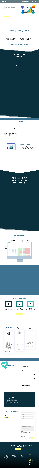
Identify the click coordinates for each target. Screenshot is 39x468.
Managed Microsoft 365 (27, 1)
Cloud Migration (6, 458)
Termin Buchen (6, 417)
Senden (33, 438)
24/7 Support (14, 456)
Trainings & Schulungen (7, 455)
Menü (32, 1)
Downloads (13, 455)
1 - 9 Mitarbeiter (23, 421)
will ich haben (6, 16)
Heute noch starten (19, 313)
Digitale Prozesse (6, 457)
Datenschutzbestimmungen (31, 436)
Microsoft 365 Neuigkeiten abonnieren (25, 432)
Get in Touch (36, 1)
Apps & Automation (21, 1)
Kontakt (21, 455)
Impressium (21, 457)
